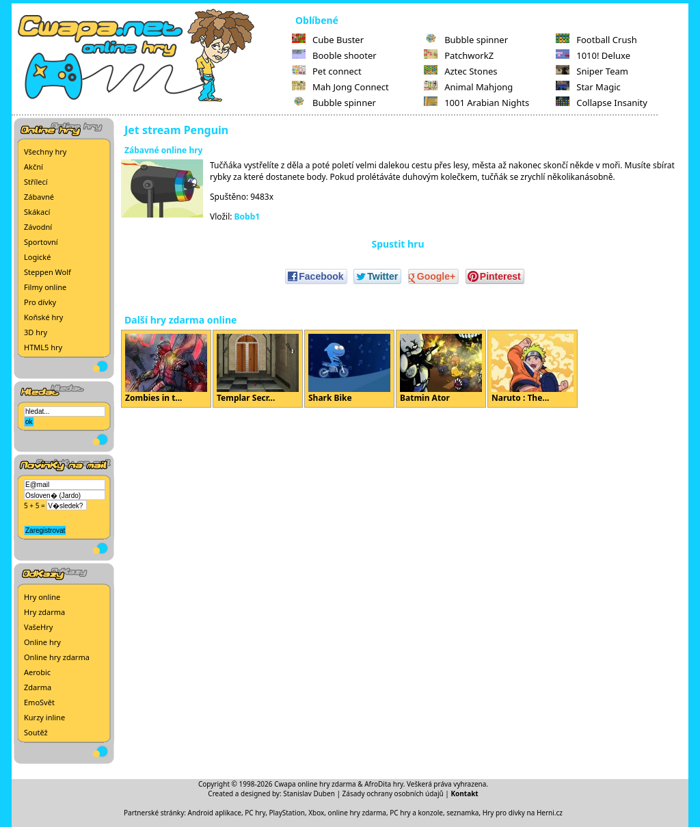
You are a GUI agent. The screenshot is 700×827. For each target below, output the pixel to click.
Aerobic (37, 672)
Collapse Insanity (601, 102)
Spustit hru (397, 243)
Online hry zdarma (57, 657)
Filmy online (45, 287)
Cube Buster (328, 40)
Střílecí (36, 181)
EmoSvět (39, 702)
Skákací (37, 212)
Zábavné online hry (163, 150)
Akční (33, 166)
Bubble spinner (334, 102)
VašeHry (38, 627)
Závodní (38, 227)
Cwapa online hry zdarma (315, 784)
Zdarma (37, 687)
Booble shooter (334, 55)
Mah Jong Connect (340, 87)
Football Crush (596, 40)
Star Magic (588, 87)
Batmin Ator (441, 369)
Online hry (42, 642)
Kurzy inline (44, 717)
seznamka (462, 812)
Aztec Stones (460, 71)
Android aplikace (214, 812)
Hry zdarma (44, 612)
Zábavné (39, 197)
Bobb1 (247, 216)
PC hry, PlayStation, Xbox (284, 812)
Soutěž (36, 732)
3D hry (35, 332)
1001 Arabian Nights (476, 102)
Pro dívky (40, 302)
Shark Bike (349, 369)
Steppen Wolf (47, 272)
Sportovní (41, 242)
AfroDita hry (383, 784)
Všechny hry (45, 151)
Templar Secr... (258, 369)
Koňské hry (43, 317)
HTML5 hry (43, 347)
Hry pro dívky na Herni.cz (523, 812)
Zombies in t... (166, 369)
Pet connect (327, 71)
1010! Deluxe (593, 55)
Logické (37, 257)
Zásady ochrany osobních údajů (393, 793)
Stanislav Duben (309, 793)
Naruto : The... (533, 369)
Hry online (42, 597)
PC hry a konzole (416, 812)
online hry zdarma (357, 812)
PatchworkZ (459, 55)
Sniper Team (592, 71)
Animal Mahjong (468, 87)
